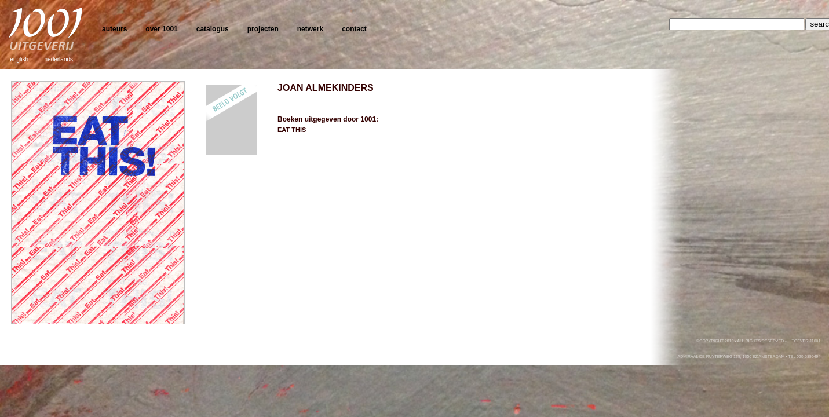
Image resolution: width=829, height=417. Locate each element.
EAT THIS (291, 129)
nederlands (59, 59)
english (19, 59)
